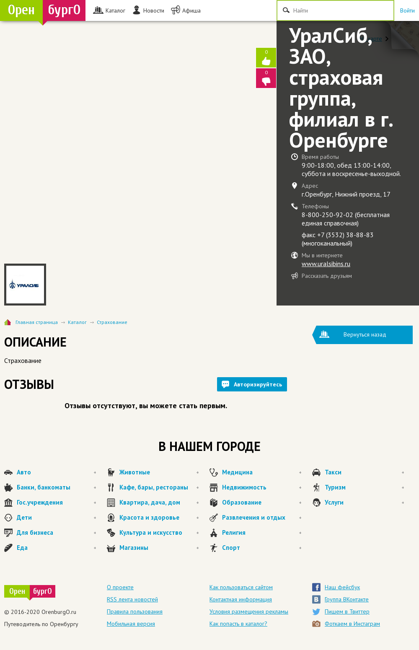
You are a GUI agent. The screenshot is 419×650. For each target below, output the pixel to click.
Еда (56, 548)
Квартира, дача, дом (159, 502)
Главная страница (37, 322)
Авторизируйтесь (258, 384)
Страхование (112, 322)
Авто (56, 472)
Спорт (262, 548)
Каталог (77, 322)
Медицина (262, 472)
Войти (407, 10)
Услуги (364, 502)
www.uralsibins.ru (326, 263)
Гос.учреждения (56, 502)
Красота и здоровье (159, 517)
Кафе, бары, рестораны (159, 487)
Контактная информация (241, 599)
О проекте (120, 587)
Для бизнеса (56, 533)
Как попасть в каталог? (238, 623)
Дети (56, 517)
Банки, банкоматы (56, 487)
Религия (262, 533)
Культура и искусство (159, 533)
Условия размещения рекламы (249, 611)
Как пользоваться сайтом (241, 587)
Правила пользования (135, 611)
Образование (262, 502)
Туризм (364, 487)
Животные (159, 472)
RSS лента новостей (132, 599)
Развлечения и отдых (262, 517)
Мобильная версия (131, 623)
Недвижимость (262, 487)
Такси (364, 472)
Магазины (159, 548)
